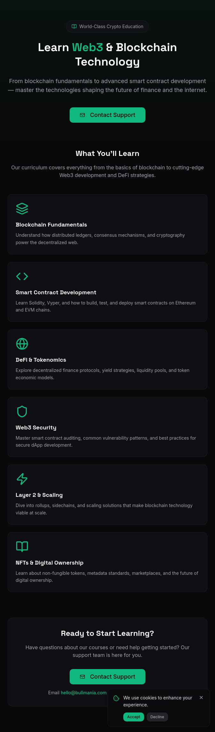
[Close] (201, 697)
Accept (133, 716)
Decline (157, 716)
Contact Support (107, 115)
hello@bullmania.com (84, 692)
